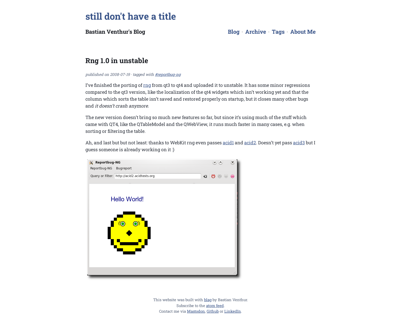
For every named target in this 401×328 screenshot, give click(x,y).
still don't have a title (130, 16)
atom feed (215, 305)
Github (213, 311)
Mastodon (196, 311)
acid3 (299, 142)
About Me (303, 31)
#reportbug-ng (168, 74)
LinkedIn (232, 311)
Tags (278, 31)
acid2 (250, 142)
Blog (234, 31)
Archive (255, 31)
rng (147, 85)
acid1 (228, 142)
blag (207, 299)
